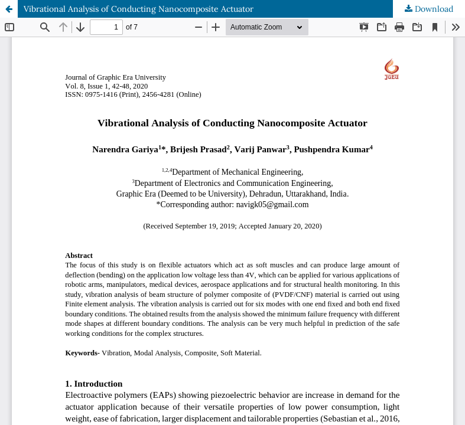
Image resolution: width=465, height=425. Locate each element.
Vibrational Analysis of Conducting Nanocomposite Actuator (138, 9)
